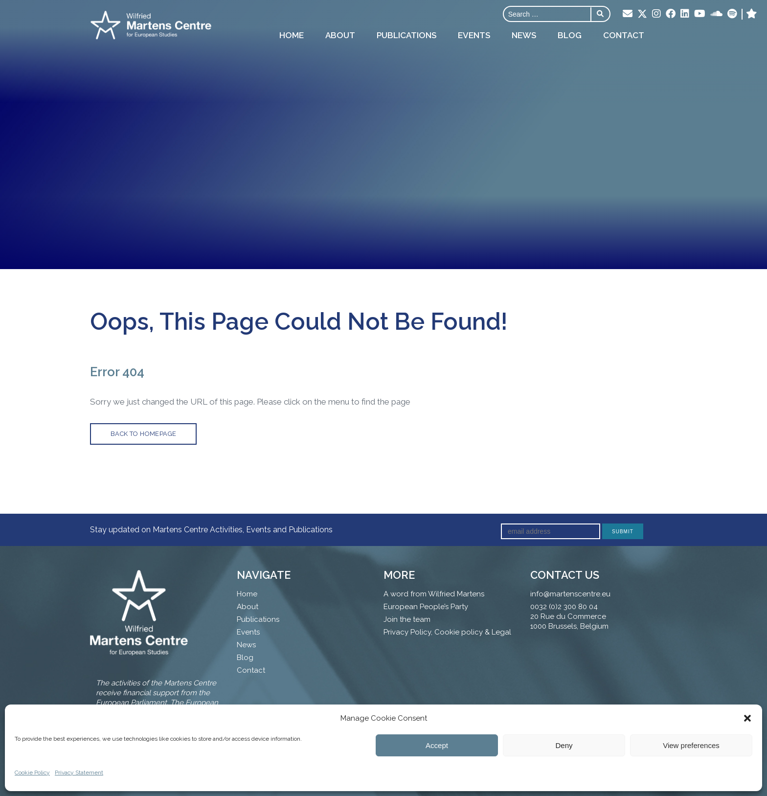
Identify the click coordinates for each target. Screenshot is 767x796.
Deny (563, 745)
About (340, 35)
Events (474, 35)
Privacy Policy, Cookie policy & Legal (447, 632)
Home (291, 35)
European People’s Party (426, 606)
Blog (570, 35)
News (524, 35)
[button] (747, 718)
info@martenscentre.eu (570, 594)
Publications (406, 35)
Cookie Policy (32, 772)
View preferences (691, 745)
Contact (623, 35)
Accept (437, 745)
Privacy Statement (79, 772)
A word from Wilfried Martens (434, 594)
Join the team (407, 619)
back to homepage (143, 433)
